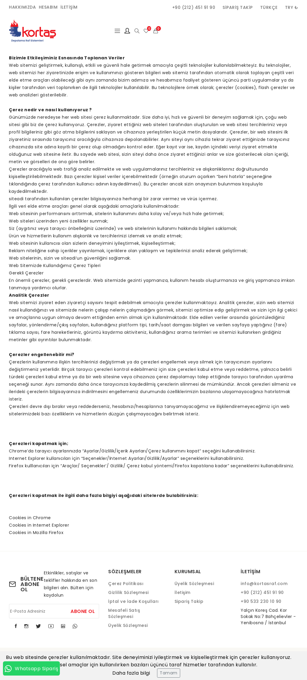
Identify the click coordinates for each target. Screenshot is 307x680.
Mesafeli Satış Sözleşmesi (124, 613)
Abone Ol (83, 611)
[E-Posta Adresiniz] (54, 611)
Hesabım (48, 7)
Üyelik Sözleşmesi (128, 625)
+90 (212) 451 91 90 (193, 7)
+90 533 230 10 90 (261, 601)
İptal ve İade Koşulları (133, 601)
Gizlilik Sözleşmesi (128, 592)
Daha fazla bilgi (131, 673)
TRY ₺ (291, 7)
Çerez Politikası (125, 584)
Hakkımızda (22, 7)
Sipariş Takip (238, 7)
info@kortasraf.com (264, 584)
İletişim (69, 7)
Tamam (169, 673)
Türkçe (269, 7)
